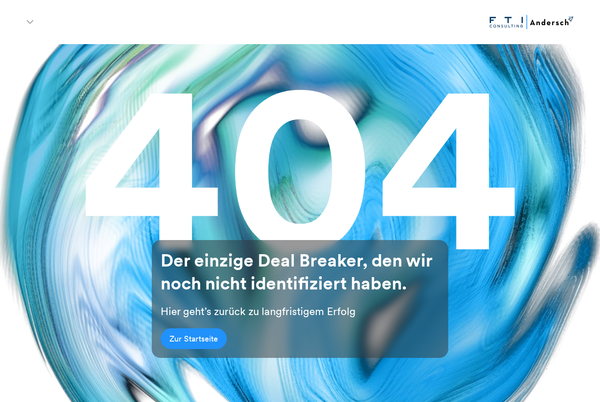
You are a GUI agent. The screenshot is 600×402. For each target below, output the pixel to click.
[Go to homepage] (531, 22)
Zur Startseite (193, 338)
